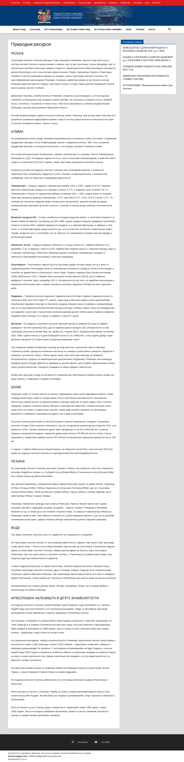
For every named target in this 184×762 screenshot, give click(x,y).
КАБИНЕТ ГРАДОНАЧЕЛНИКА (47, 2)
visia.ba (24, 759)
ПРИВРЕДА (125, 2)
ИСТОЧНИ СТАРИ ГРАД (78, 29)
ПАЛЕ (128, 29)
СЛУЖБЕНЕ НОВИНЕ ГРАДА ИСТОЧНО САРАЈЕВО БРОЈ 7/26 (147, 68)
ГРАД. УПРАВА (84, 2)
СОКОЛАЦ (35, 29)
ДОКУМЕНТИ (100, 2)
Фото (152, 29)
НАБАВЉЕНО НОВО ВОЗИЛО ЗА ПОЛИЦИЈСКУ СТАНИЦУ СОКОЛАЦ (146, 77)
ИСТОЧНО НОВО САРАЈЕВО (108, 29)
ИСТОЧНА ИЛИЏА (53, 29)
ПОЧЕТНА (15, 2)
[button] (169, 29)
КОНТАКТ (156, 2)
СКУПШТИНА (69, 2)
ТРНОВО (140, 29)
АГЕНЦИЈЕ (137, 2)
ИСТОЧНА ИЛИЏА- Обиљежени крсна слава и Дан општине (148, 87)
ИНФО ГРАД (19, 29)
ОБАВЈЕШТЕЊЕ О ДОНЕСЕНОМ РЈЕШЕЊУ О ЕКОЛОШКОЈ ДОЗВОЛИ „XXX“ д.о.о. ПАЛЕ (145, 49)
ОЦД (147, 2)
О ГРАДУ (27, 2)
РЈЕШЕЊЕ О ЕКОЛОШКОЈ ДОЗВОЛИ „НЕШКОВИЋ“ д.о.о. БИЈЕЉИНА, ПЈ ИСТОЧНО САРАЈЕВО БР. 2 (148, 59)
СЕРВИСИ (113, 2)
